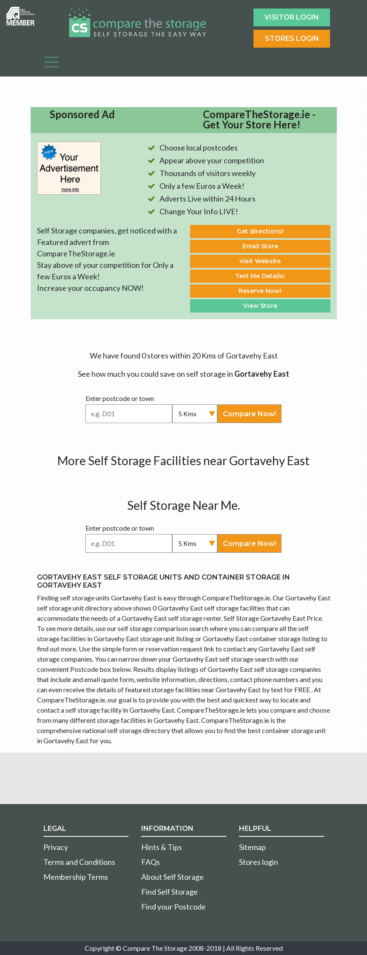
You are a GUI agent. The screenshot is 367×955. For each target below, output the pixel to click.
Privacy (55, 847)
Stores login (258, 862)
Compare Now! (249, 414)
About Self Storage (172, 876)
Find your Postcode (173, 906)
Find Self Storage (169, 891)
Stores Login (292, 38)
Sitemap (252, 847)
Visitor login (292, 17)
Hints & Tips (161, 847)
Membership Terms (75, 876)
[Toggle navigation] (51, 62)
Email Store (260, 246)
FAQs (150, 862)
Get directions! (260, 231)
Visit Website (260, 261)
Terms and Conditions (79, 862)
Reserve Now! (260, 291)
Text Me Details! (260, 276)
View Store (260, 306)
